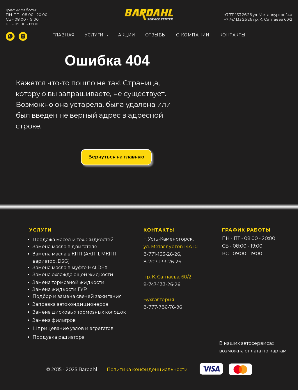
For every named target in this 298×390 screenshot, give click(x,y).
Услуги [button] (95, 35)
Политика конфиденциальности (147, 369)
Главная (63, 35)
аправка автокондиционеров (72, 304)
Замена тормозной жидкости (68, 282)
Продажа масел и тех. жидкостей (73, 239)
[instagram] (23, 39)
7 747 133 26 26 (239, 19)
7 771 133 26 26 (239, 14)
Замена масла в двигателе (65, 246)
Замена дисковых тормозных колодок (79, 312)
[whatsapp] (10, 39)
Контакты (232, 35)
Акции (126, 35)
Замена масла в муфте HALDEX (70, 267)
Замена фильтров (54, 320)
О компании (193, 35)
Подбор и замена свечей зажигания (77, 296)
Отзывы (155, 35)
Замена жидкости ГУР (60, 289)
